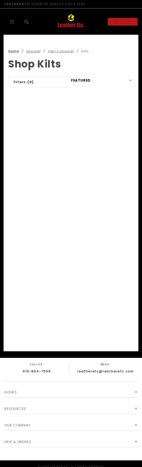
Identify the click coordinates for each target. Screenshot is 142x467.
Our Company (17, 425)
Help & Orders (17, 441)
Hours (10, 392)
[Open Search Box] (26, 22)
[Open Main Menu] (11, 22)
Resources (15, 408)
